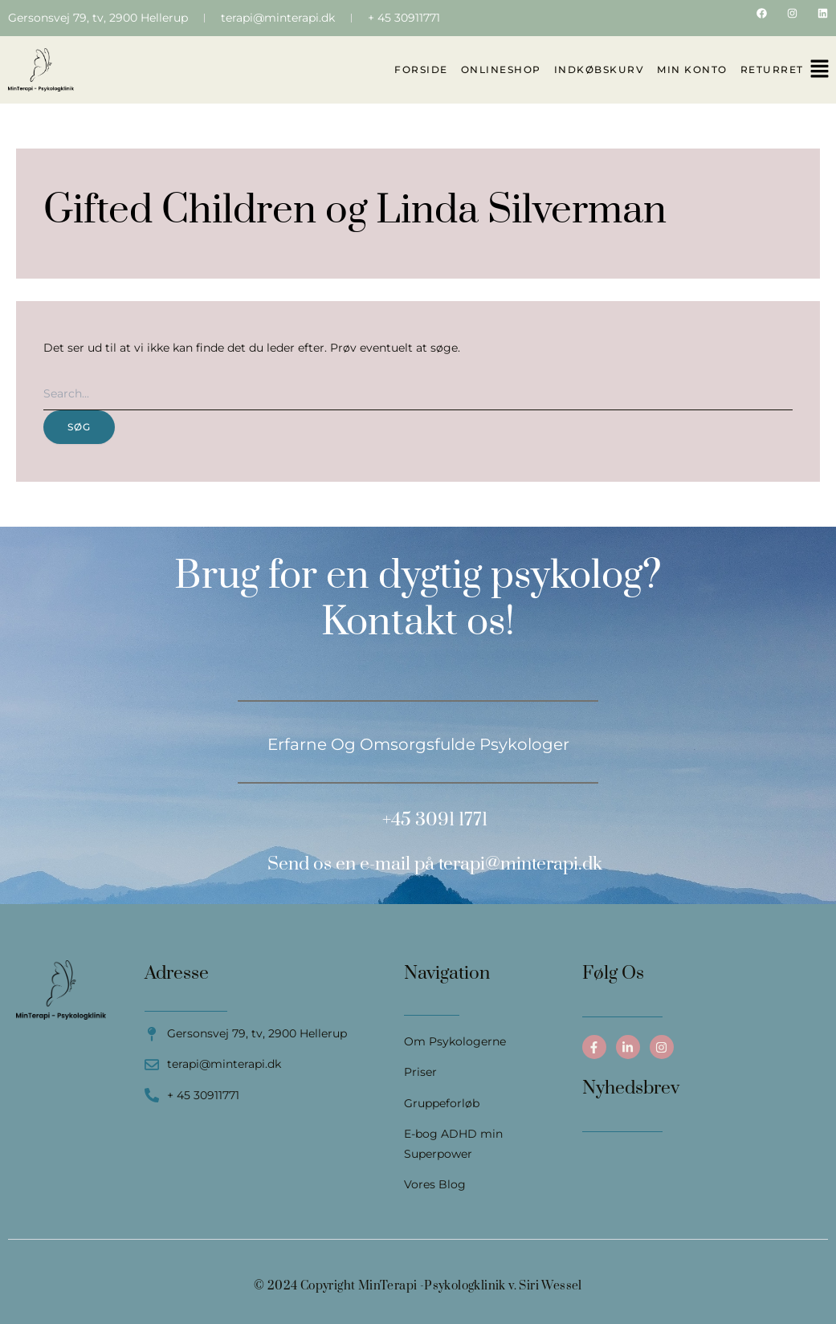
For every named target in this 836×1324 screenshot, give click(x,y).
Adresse (177, 973)
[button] (820, 70)
